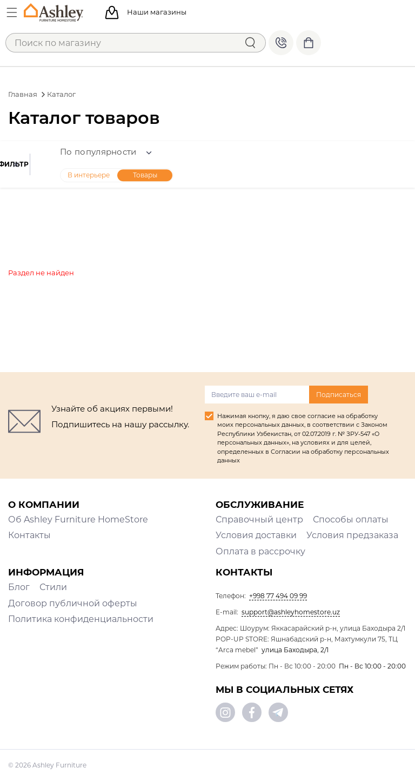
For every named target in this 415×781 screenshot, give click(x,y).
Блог (19, 587)
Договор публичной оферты (72, 603)
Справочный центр (259, 519)
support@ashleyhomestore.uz (291, 612)
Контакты (29, 535)
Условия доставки (256, 535)
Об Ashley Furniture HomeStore (78, 519)
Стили (53, 587)
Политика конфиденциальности (80, 619)
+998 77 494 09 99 (281, 42)
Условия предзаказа (352, 535)
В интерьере (147, 175)
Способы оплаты (351, 519)
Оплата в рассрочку (260, 551)
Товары (203, 175)
